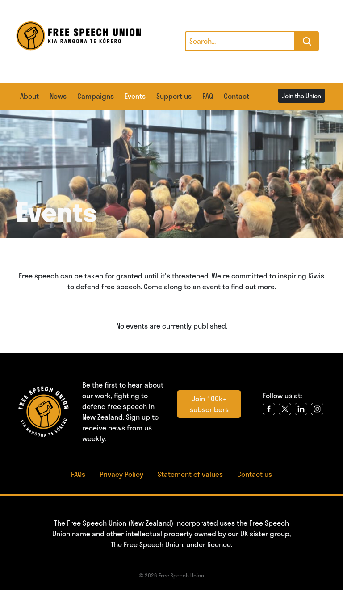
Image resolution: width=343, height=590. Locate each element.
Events (135, 95)
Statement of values (190, 474)
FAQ (207, 95)
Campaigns (95, 95)
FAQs (78, 474)
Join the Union (301, 96)
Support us (174, 95)
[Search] (240, 41)
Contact (236, 95)
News (58, 95)
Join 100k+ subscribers (209, 404)
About (29, 95)
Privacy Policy (121, 474)
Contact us (254, 474)
